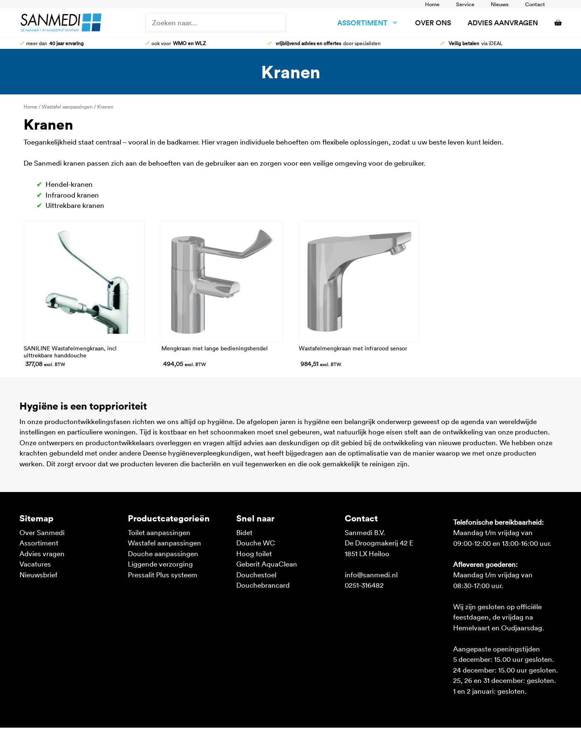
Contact (535, 4)
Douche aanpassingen (163, 553)
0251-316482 (364, 584)
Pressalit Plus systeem (162, 574)
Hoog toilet (254, 553)
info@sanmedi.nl (371, 574)
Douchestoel (256, 574)
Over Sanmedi (42, 532)
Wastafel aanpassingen (67, 106)
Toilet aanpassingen (159, 532)
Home (432, 4)
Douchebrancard (263, 584)
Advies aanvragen (503, 22)
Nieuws (500, 4)
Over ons (433, 22)
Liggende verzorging (160, 563)
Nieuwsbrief (38, 574)
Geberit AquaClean (266, 563)
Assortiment (372, 22)
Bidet (244, 532)
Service (465, 4)
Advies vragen (42, 553)
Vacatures (35, 563)
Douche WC (255, 542)
